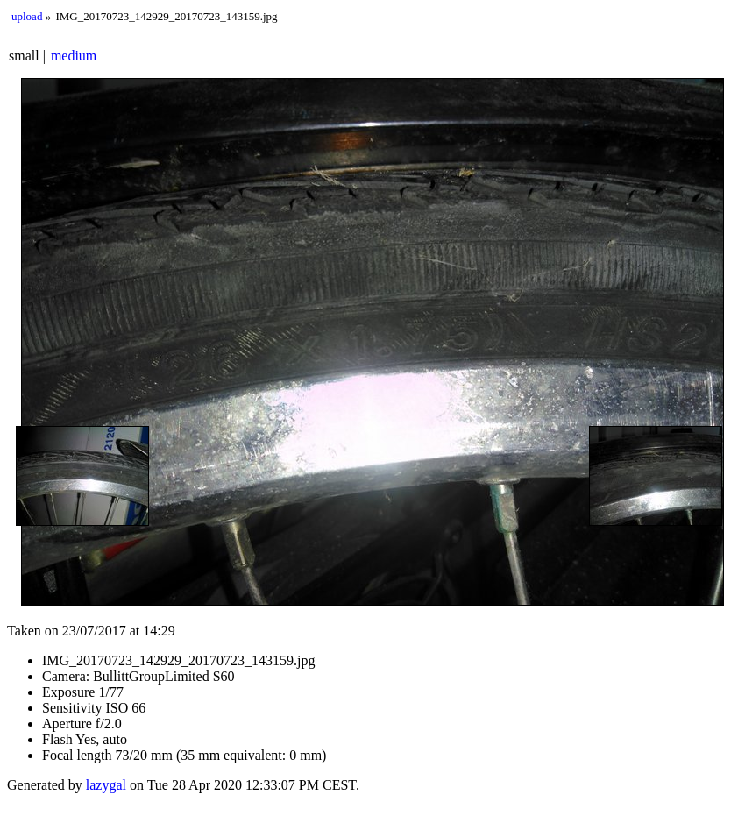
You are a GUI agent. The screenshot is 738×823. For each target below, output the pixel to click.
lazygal (106, 784)
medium (73, 55)
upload (26, 16)
